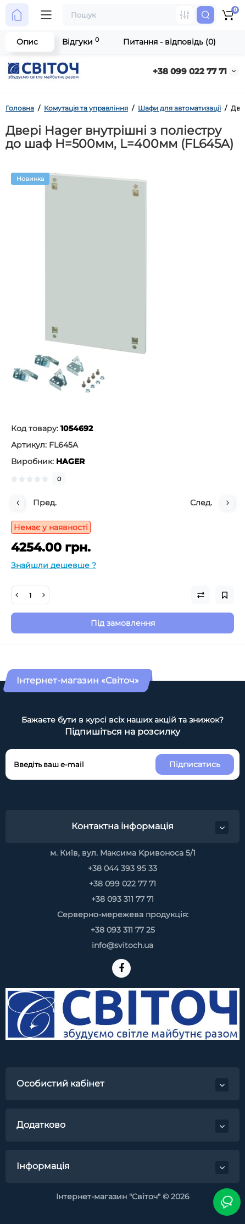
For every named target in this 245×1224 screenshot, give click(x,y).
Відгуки (80, 41)
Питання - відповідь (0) (169, 42)
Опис (27, 42)
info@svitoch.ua (122, 945)
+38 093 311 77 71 (122, 899)
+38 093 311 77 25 (123, 930)
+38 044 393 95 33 (122, 868)
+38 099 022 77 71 (190, 71)
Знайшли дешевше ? (53, 565)
